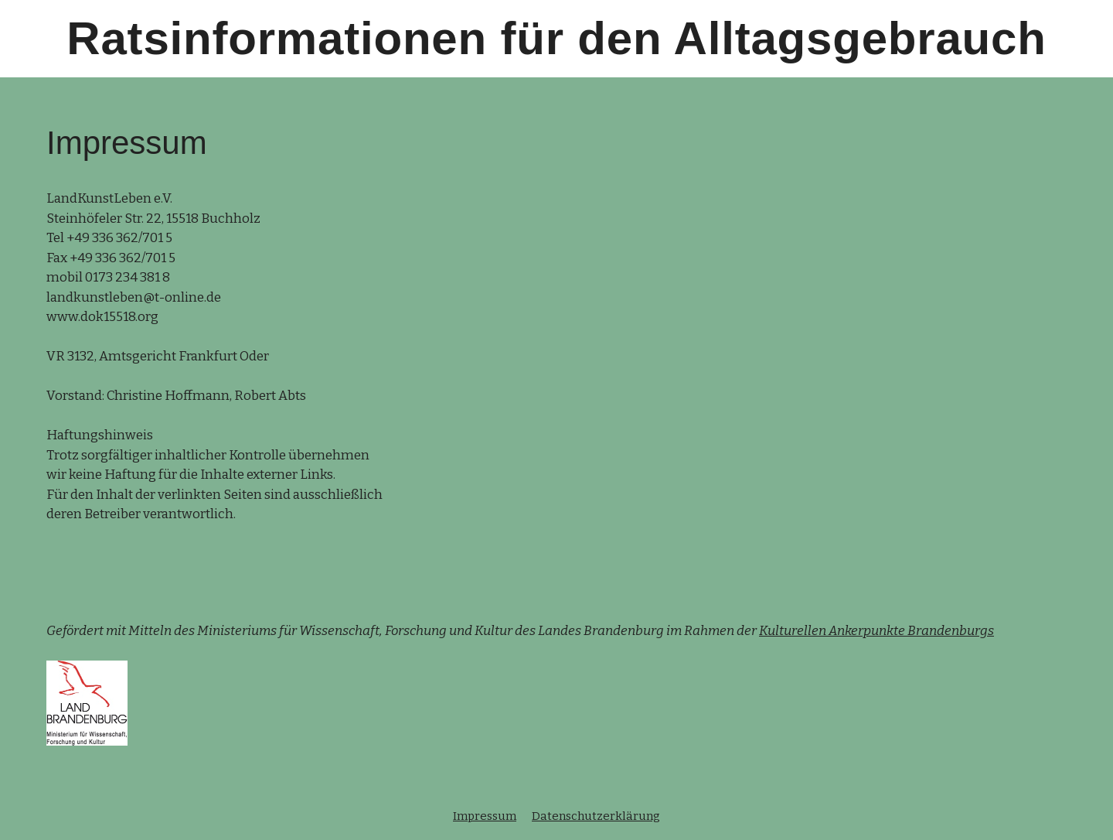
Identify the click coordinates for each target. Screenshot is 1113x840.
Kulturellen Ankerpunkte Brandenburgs (876, 631)
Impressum (484, 816)
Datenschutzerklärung (596, 816)
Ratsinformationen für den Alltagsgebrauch (556, 38)
